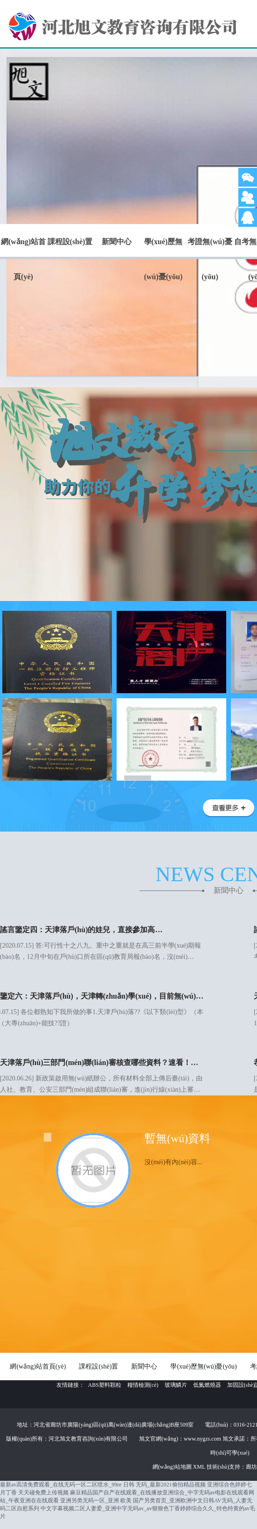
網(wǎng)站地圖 (173, 1467)
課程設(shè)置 (70, 242)
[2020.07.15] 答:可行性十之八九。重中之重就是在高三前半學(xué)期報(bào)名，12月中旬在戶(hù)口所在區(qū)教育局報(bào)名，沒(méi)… (101, 942)
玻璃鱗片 (176, 1385)
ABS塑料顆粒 (104, 1385)
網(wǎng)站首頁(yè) (23, 259)
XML (200, 1467)
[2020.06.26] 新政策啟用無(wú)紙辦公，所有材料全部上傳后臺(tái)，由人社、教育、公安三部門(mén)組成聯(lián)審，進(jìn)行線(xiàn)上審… (101, 1075)
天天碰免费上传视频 (43, 1492)
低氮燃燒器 (207, 1385)
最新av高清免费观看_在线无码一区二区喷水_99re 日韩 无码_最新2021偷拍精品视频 (103, 1484)
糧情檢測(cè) (143, 1385)
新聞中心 (117, 242)
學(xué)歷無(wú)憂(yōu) (163, 259)
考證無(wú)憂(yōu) (210, 259)
